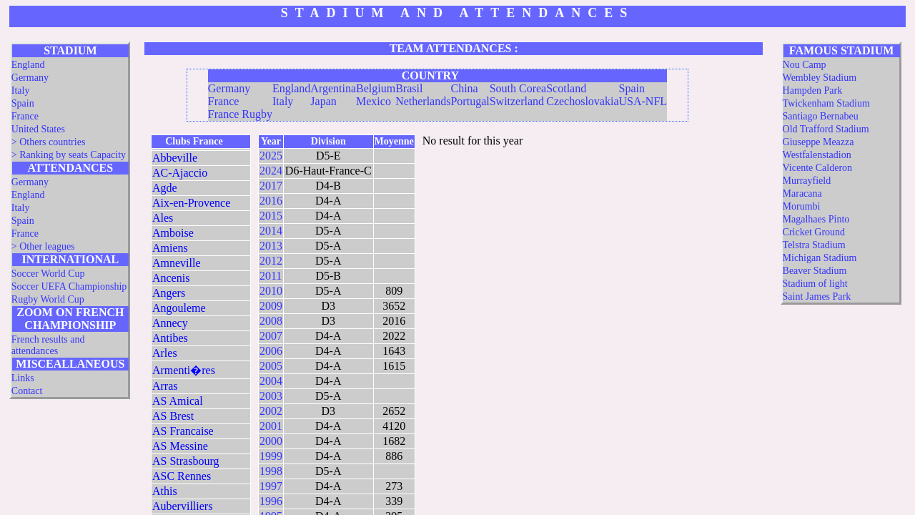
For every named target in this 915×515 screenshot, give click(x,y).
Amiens (170, 248)
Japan (323, 101)
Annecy (170, 323)
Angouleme (179, 308)
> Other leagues (43, 246)
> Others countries (48, 142)
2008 (270, 321)
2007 (270, 336)
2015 (270, 216)
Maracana (802, 193)
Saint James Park (817, 296)
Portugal (469, 101)
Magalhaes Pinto (816, 219)
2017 (270, 186)
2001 (270, 426)
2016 (270, 201)
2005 (270, 366)
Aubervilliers (182, 506)
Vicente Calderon (818, 167)
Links (22, 378)
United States (38, 129)
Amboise (173, 233)
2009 (270, 306)
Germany (30, 77)
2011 (270, 276)
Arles (164, 353)
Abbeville (174, 158)
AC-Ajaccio (179, 173)
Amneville (176, 263)
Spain (22, 103)
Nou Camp (804, 64)
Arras (165, 386)
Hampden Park (813, 90)
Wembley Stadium (819, 77)
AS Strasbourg (185, 461)
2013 (270, 246)
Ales (162, 218)
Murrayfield (807, 180)
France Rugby (240, 114)
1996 (270, 501)
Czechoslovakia (582, 101)
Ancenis (170, 278)
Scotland (566, 88)
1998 (270, 471)
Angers (168, 293)
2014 (270, 231)
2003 (270, 396)
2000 (270, 441)
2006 (270, 351)
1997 (270, 486)
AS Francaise (183, 431)
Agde (164, 188)
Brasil (408, 88)
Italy (20, 90)
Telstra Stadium (814, 245)
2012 (270, 261)
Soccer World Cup (48, 273)
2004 (270, 381)
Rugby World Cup (47, 299)
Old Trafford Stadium (826, 129)
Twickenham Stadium (826, 103)
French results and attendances (48, 345)
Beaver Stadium (815, 270)
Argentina (333, 88)
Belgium (375, 88)
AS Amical (177, 401)
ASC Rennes (181, 476)
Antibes (170, 338)
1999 (270, 456)
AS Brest (173, 416)
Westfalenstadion (817, 154)
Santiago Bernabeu (821, 116)
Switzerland (517, 101)
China (464, 88)
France (25, 116)
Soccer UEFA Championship (69, 286)
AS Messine (180, 446)
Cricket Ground (814, 232)
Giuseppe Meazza (818, 142)
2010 (270, 291)
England (28, 64)
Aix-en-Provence (191, 203)
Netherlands (422, 101)
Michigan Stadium (820, 257)
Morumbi (802, 206)
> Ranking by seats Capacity (68, 154)
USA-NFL (643, 101)
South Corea (518, 88)
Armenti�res (183, 370)
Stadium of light (815, 283)
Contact (27, 391)
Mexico (373, 101)
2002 (270, 411)
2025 (270, 155)
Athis (164, 491)
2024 (270, 171)
